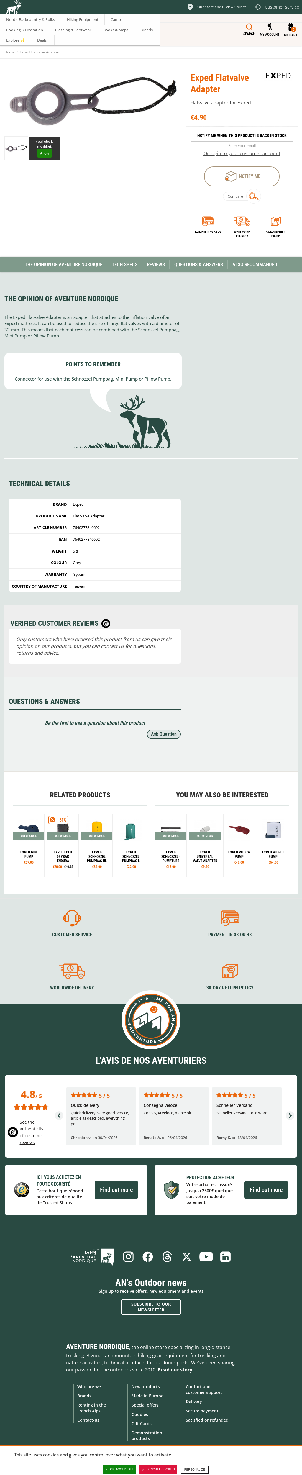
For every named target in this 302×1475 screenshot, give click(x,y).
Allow (44, 153)
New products (146, 1386)
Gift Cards (142, 1423)
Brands (84, 1396)
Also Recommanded (254, 264)
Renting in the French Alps (91, 1407)
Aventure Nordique (97, 1347)
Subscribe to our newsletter (151, 1307)
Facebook (147, 1256)
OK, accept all (119, 1469)
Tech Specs (124, 264)
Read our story (175, 1369)
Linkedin (225, 1256)
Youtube (206, 1256)
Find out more (116, 1189)
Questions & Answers (198, 264)
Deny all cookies (158, 1469)
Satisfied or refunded (207, 1420)
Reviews (156, 264)
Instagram (128, 1256)
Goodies (140, 1414)
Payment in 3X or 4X (230, 935)
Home (9, 52)
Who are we (89, 1386)
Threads (167, 1256)
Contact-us (88, 1420)
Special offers (145, 1405)
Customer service (72, 935)
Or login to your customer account (241, 153)
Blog (92, 1256)
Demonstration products (147, 1435)
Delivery (194, 1401)
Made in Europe (147, 1396)
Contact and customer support (204, 1389)
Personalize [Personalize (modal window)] (194, 1469)
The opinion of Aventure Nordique (63, 264)
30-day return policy (275, 234)
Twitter (186, 1256)
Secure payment (202, 1411)
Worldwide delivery (242, 234)
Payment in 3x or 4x (208, 232)
